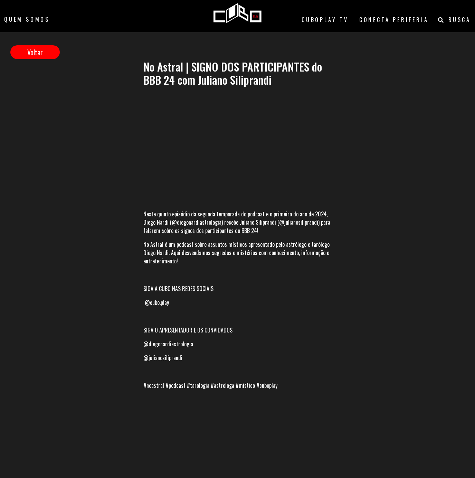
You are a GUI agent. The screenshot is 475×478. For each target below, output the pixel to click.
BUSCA (454, 20)
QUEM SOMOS (27, 19)
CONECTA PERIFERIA (394, 20)
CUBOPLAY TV (325, 20)
